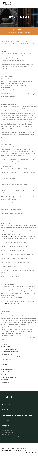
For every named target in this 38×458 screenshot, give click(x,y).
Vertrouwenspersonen (9, 377)
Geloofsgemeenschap (9, 349)
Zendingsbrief (6, 382)
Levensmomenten (7, 401)
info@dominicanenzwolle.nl (21, 164)
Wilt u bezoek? (7, 359)
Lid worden (5, 367)
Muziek (4, 364)
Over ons (16, 32)
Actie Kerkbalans (7, 369)
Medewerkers (6, 372)
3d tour (5, 409)
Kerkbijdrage (6, 404)
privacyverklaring (7, 450)
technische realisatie (20, 450)
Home (10, 32)
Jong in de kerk (7, 354)
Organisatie (6, 379)
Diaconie (5, 362)
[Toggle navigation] (34, 4)
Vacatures (5, 374)
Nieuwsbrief (5, 407)
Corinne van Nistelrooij (22, 338)
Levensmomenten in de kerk (11, 357)
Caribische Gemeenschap (10, 351)
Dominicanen (6, 346)
